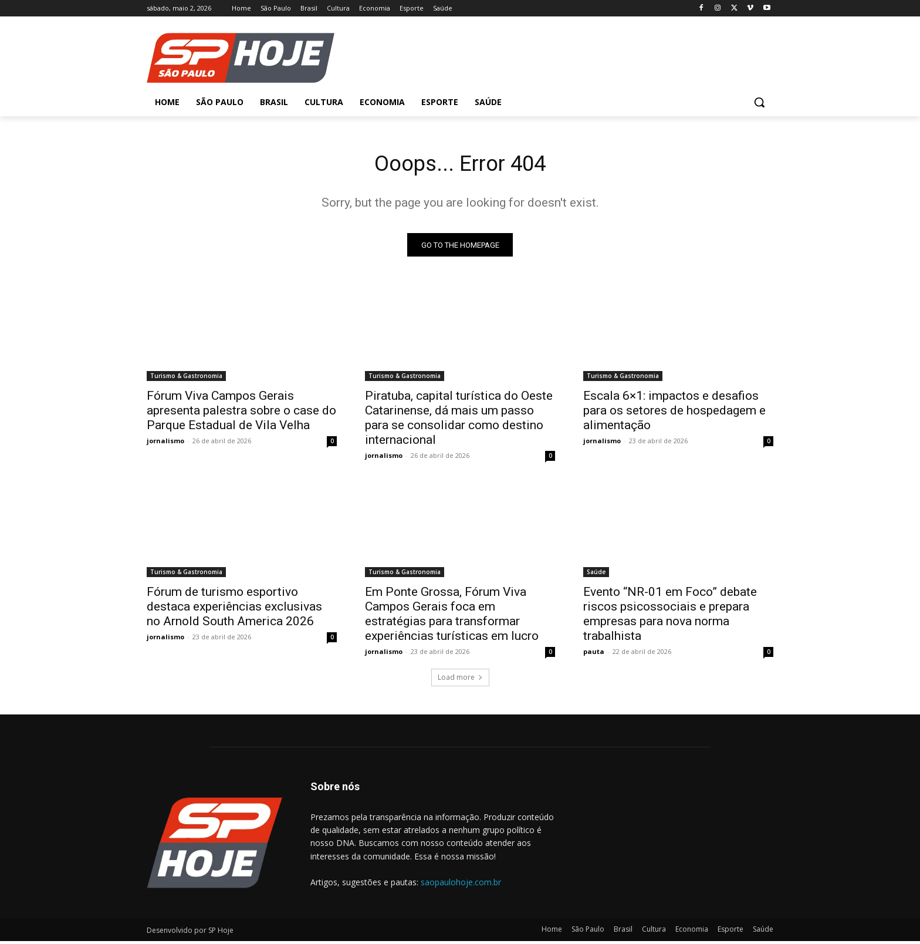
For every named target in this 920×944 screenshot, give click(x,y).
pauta (593, 654)
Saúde (596, 575)
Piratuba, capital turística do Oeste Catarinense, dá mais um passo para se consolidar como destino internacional (459, 421)
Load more (460, 680)
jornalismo (165, 443)
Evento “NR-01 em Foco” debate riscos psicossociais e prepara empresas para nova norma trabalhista (670, 617)
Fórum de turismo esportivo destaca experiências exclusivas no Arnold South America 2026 (234, 609)
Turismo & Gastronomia (186, 379)
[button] (759, 102)
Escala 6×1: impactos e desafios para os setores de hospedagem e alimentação (674, 413)
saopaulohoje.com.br (461, 885)
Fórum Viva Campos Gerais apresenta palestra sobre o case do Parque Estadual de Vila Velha (241, 413)
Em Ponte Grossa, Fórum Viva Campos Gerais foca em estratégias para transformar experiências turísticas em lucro (452, 617)
